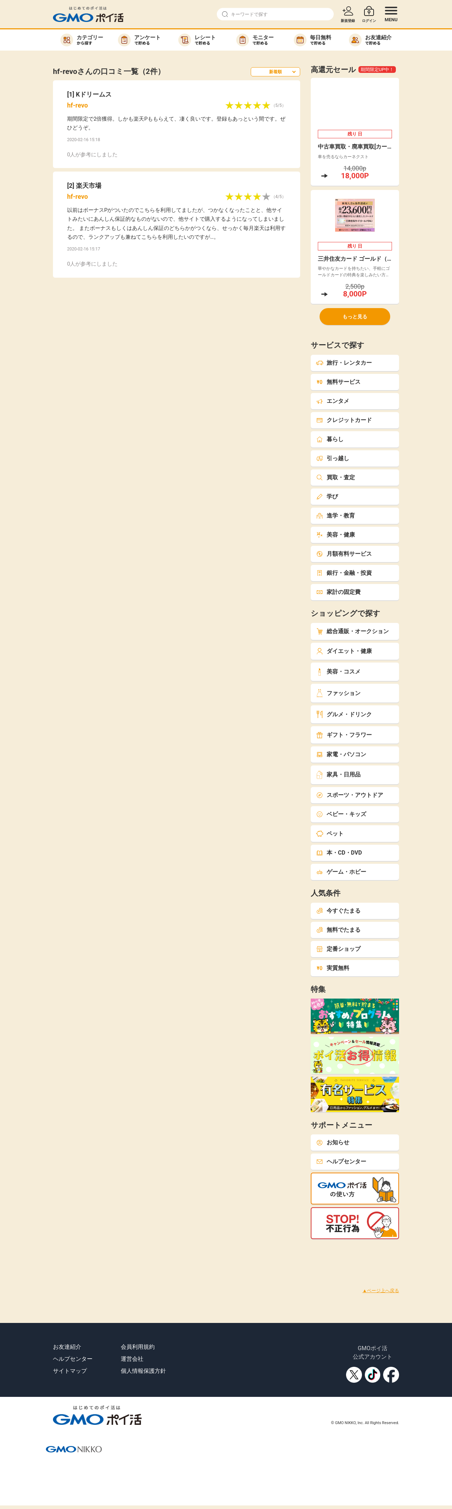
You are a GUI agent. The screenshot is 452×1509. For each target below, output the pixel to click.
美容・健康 (335, 534)
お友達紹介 (67, 1346)
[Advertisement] (128, 1255)
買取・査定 (335, 477)
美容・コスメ (338, 672)
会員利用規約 (138, 1346)
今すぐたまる (338, 910)
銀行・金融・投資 (344, 573)
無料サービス (338, 381)
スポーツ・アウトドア (349, 795)
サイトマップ (70, 1371)
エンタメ (332, 401)
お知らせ (332, 1142)
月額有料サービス (344, 553)
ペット (330, 833)
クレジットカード (344, 420)
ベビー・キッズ (341, 814)
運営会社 (132, 1358)
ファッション (338, 693)
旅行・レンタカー (344, 362)
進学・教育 (335, 515)
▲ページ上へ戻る (380, 1290)
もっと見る (355, 316)
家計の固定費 (338, 592)
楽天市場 (88, 185)
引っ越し (332, 458)
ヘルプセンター (341, 1161)
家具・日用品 (338, 775)
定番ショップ (338, 949)
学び (327, 496)
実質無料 (332, 968)
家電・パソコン (341, 754)
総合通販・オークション (352, 631)
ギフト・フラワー (344, 735)
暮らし (330, 439)
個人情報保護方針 (143, 1371)
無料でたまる (338, 929)
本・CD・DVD (339, 852)
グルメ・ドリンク (344, 714)
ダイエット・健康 (344, 651)
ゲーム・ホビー (341, 871)
